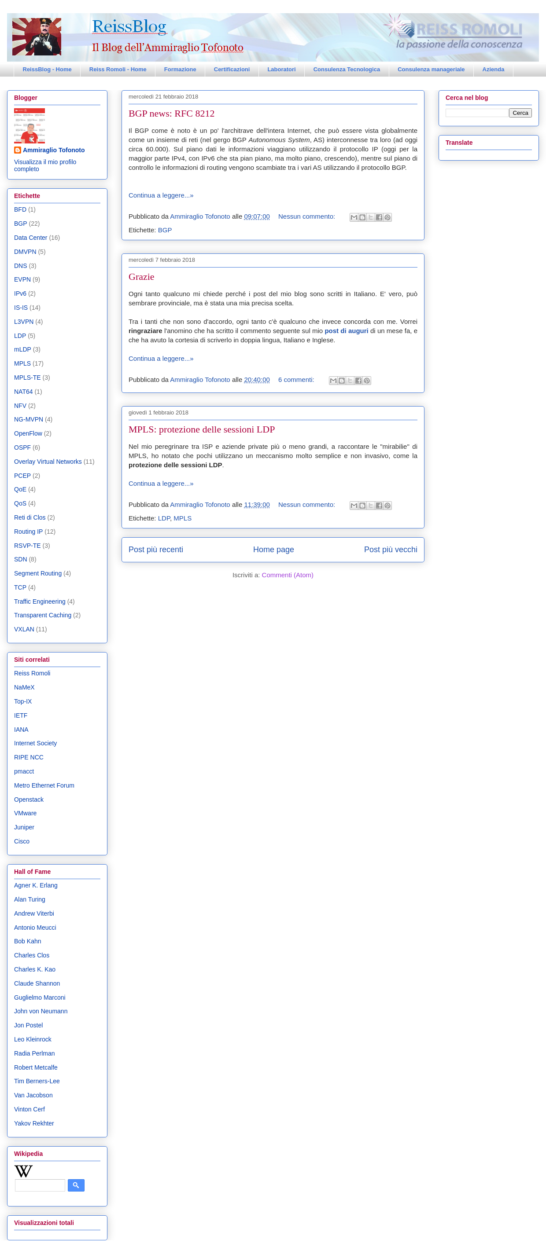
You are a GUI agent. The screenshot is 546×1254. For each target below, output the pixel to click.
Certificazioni (232, 69)
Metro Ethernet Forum (44, 785)
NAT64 (23, 391)
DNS (20, 265)
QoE (20, 489)
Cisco (22, 841)
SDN (20, 559)
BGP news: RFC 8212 (171, 113)
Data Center (30, 237)
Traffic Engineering (40, 601)
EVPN (22, 279)
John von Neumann (40, 1011)
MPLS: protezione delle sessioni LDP (202, 429)
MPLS (182, 518)
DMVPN (25, 251)
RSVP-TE (27, 545)
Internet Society (35, 743)
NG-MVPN (28, 419)
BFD (20, 209)
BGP (165, 230)
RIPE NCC (29, 757)
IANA (21, 729)
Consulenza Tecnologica (347, 69)
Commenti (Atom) (288, 575)
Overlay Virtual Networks (48, 461)
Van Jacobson (33, 1095)
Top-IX (23, 701)
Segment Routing (38, 573)
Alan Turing (29, 899)
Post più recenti (156, 549)
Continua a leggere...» (161, 195)
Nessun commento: (307, 216)
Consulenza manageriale (431, 69)
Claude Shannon (37, 983)
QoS (20, 503)
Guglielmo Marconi (40, 997)
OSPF (22, 447)
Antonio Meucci (35, 927)
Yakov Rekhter (34, 1123)
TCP (20, 587)
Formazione (180, 69)
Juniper (24, 827)
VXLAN (24, 629)
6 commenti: (297, 379)
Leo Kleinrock (33, 1039)
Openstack (29, 799)
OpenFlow (28, 433)
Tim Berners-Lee (37, 1081)
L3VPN (23, 321)
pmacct (24, 771)
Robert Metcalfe (36, 1067)
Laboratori (281, 69)
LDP (164, 518)
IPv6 (20, 293)
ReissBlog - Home (47, 69)
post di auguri (346, 330)
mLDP (22, 349)
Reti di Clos (30, 517)
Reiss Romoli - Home (118, 69)
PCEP (22, 475)
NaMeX (24, 687)
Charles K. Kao (34, 969)
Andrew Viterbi (34, 913)
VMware (25, 813)
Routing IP (28, 531)
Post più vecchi (390, 549)
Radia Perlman (34, 1053)
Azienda (494, 69)
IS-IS (21, 307)
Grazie (142, 276)
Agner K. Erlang (36, 885)
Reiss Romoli (32, 673)
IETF (20, 715)
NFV (20, 405)
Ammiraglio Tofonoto (54, 150)
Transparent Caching (42, 615)
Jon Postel (28, 1025)
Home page (273, 549)
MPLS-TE (27, 377)
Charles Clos (31, 955)
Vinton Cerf (29, 1109)
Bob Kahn (27, 941)
